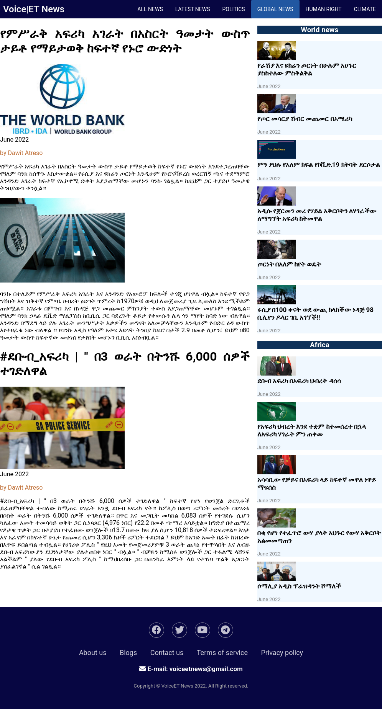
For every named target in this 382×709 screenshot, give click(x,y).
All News (150, 9)
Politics (233, 9)
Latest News (192, 9)
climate (365, 9)
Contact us (167, 653)
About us (93, 653)
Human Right (324, 9)
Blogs (128, 653)
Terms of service (222, 653)
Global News (275, 9)
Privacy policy (282, 653)
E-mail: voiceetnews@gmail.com (191, 669)
